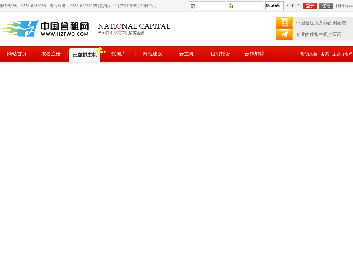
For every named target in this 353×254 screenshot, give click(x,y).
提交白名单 (342, 54)
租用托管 (220, 53)
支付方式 (128, 5)
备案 (325, 54)
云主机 (186, 53)
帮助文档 (308, 54)
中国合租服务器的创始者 (321, 22)
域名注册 (51, 53)
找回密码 (344, 5)
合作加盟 (254, 53)
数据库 (118, 53)
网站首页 (17, 53)
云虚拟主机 (84, 55)
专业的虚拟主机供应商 (319, 34)
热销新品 (108, 5)
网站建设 (152, 53)
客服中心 (148, 5)
